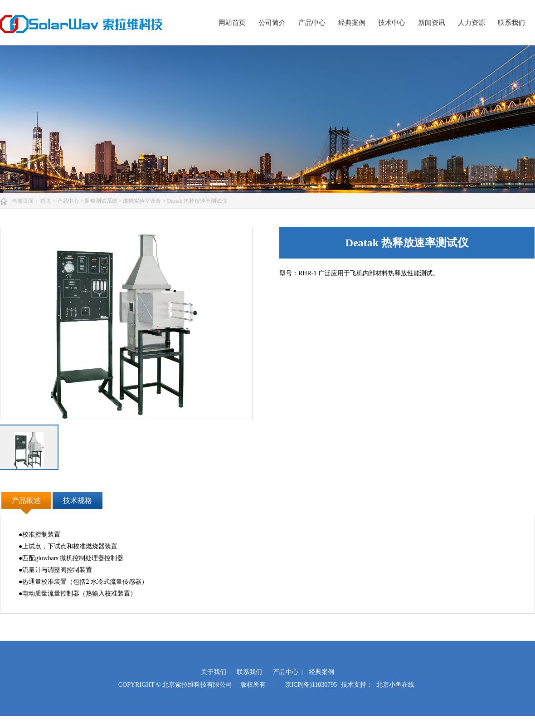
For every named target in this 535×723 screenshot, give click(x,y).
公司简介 (272, 22)
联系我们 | (252, 672)
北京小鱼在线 (395, 684)
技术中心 (391, 22)
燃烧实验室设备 (142, 201)
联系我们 (511, 22)
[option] (126, 323)
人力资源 (471, 22)
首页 (46, 201)
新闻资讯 (431, 22)
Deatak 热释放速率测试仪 (197, 201)
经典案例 (351, 22)
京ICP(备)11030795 (311, 684)
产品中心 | (288, 672)
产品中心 (312, 22)
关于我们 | (216, 672)
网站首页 (232, 22)
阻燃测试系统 (102, 201)
